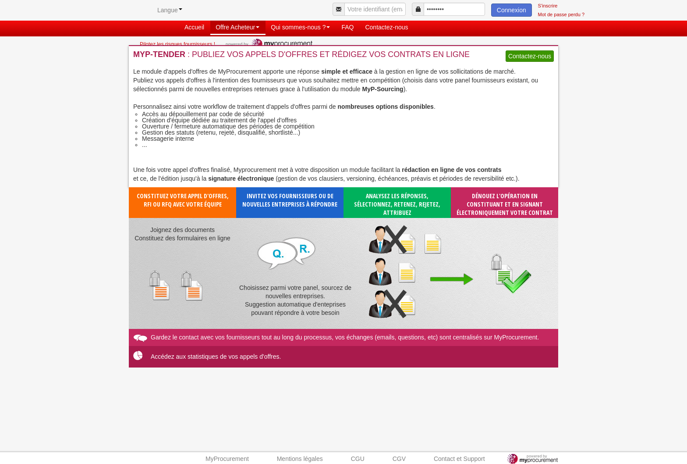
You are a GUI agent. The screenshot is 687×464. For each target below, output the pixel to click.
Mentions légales (300, 458)
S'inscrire (548, 5)
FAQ (347, 27)
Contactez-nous (386, 27)
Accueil (194, 27)
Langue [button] (169, 10)
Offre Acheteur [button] (237, 27)
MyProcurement (227, 458)
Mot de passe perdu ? (561, 14)
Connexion (511, 10)
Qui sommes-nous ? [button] (300, 27)
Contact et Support (459, 458)
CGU (358, 458)
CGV (399, 458)
